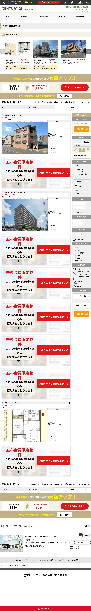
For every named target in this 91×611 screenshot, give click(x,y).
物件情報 (24, 16)
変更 (86, 141)
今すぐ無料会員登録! (74, 87)
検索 (64, 2)
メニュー (87, 2)
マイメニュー (72, 2)
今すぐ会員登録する (49, 2)
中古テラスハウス (81, 174)
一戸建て (76, 166)
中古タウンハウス (81, 186)
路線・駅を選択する (80, 156)
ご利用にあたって (18, 560)
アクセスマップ (80, 542)
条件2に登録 (70, 102)
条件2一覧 (58, 102)
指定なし (76, 269)
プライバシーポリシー (31, 560)
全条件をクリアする (81, 305)
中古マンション (80, 184)
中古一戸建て (80, 172)
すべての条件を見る (80, 296)
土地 (75, 190)
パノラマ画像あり (79, 253)
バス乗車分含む (78, 239)
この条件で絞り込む (81, 129)
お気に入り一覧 (83, 102)
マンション (77, 178)
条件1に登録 (46, 102)
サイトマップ (59, 560)
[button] (88, 51)
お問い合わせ (79, 2)
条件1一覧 (35, 102)
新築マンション (80, 181)
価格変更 (76, 258)
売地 (77, 194)
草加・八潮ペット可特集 (81, 272)
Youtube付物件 (78, 286)
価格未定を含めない (80, 212)
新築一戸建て (80, 169)
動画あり (76, 250)
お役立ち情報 (43, 16)
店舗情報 (87, 535)
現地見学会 (77, 261)
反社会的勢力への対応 (46, 560)
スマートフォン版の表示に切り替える (46, 575)
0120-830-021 (34, 545)
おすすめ (76, 255)
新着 (75, 248)
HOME (4, 2)
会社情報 (62, 16)
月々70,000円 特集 (80, 274)
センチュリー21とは (71, 560)
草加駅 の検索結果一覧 (11, 26)
